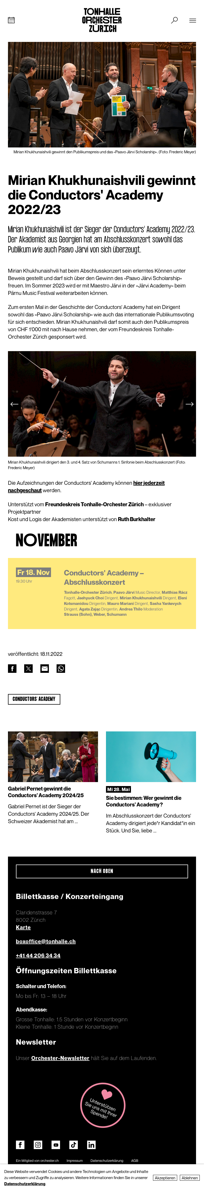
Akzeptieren (165, 1177)
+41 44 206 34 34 (38, 956)
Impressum (75, 1161)
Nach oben (102, 872)
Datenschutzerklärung (107, 1161)
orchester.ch (49, 1161)
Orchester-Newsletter (60, 1058)
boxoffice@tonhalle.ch (46, 942)
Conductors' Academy (34, 699)
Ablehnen (190, 1177)
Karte (23, 928)
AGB (134, 1161)
